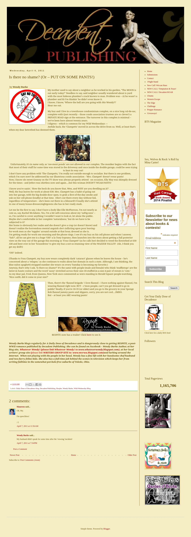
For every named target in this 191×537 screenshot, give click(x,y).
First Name (151, 248)
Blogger (106, 529)
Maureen (21, 407)
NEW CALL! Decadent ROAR (160, 92)
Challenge (151, 106)
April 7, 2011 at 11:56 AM (27, 426)
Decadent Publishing (47, 388)
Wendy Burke (68, 388)
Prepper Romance (154, 109)
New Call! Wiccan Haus (157, 85)
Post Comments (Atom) (30, 460)
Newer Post (14, 455)
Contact (150, 78)
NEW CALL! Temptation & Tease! (161, 89)
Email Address (161, 238)
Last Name (151, 258)
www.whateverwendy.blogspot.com (98, 349)
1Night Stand (152, 82)
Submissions (152, 75)
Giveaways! (152, 113)
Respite (59, 388)
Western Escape (153, 99)
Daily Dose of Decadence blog (27, 388)
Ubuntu (150, 96)
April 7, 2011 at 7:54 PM (27, 443)
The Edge (151, 103)
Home (73, 455)
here (89, 334)
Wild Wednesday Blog (82, 388)
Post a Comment (20, 449)
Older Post (132, 455)
